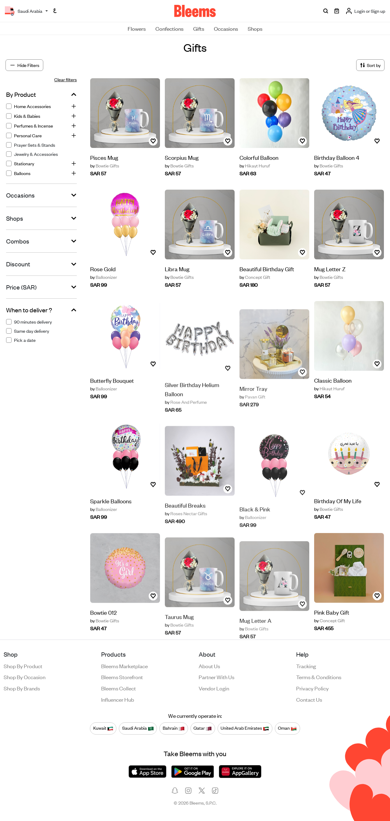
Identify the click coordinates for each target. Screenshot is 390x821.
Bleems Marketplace (124, 665)
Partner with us (216, 676)
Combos (17, 241)
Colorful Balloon (258, 157)
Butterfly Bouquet (112, 390)
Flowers (137, 28)
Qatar (202, 728)
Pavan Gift (252, 407)
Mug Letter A (255, 630)
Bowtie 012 (103, 622)
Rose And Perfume (186, 414)
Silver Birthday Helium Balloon (192, 401)
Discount (18, 264)
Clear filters (65, 79)
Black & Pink (254, 519)
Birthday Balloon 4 (336, 157)
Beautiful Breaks (185, 517)
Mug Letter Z (330, 268)
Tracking (306, 665)
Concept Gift (254, 277)
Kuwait (103, 728)
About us (209, 665)
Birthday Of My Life (337, 501)
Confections (169, 28)
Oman (287, 728)
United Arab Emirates (245, 728)
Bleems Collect (118, 688)
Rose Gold (103, 268)
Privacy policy (312, 688)
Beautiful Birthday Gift (266, 268)
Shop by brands (22, 688)
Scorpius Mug (182, 157)
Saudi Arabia (138, 728)
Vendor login (214, 688)
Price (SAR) (21, 287)
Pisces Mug (104, 157)
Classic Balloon (333, 380)
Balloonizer (103, 277)
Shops (255, 28)
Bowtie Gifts (104, 165)
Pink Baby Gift (331, 612)
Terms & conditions (318, 676)
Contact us (309, 699)
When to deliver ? (29, 310)
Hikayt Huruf (254, 165)
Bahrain (174, 728)
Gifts (198, 28)
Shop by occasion (24, 676)
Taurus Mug (179, 629)
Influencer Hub (117, 699)
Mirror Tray (253, 398)
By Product (21, 94)
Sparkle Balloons (111, 510)
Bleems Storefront (122, 676)
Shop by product (23, 665)
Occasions (226, 28)
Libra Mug (177, 268)
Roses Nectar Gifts (186, 525)
